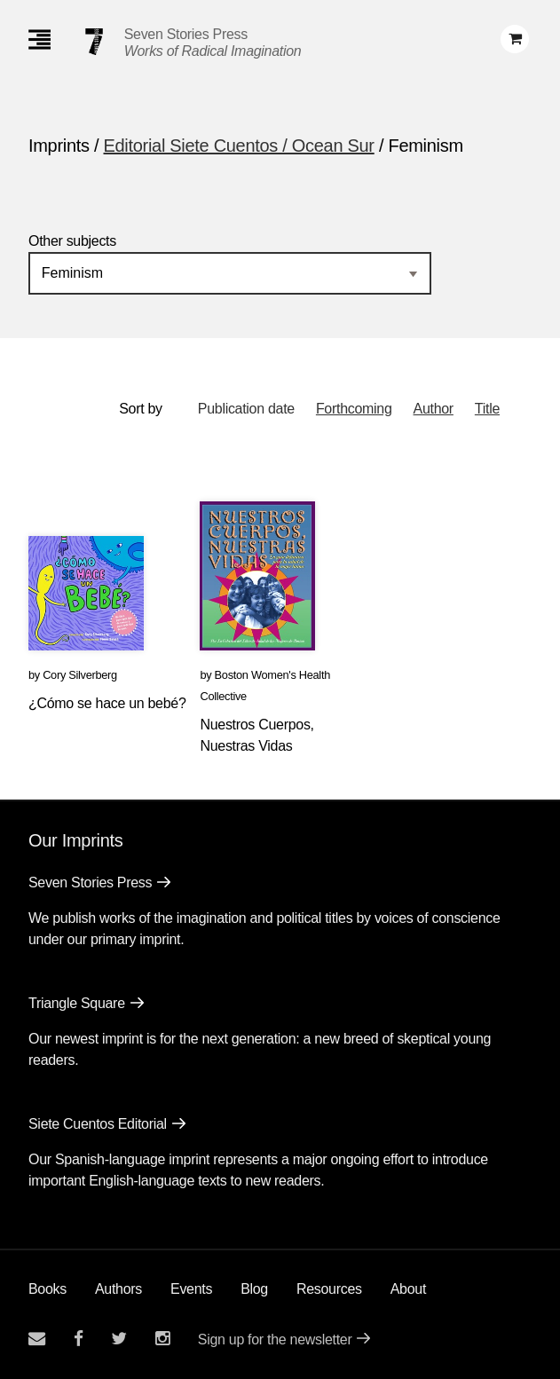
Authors (118, 1288)
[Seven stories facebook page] (78, 1338)
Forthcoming (354, 408)
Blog (254, 1288)
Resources (329, 1288)
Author (434, 408)
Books (47, 1288)
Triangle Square (76, 1003)
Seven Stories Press (186, 34)
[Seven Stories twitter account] (119, 1338)
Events (191, 1288)
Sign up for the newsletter (275, 1339)
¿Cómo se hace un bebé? (107, 703)
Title (487, 408)
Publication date (246, 408)
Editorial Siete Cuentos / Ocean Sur (239, 145)
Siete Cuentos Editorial (97, 1123)
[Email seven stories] (36, 1338)
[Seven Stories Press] (94, 41)
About (408, 1288)
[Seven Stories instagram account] (162, 1338)
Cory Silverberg (80, 675)
